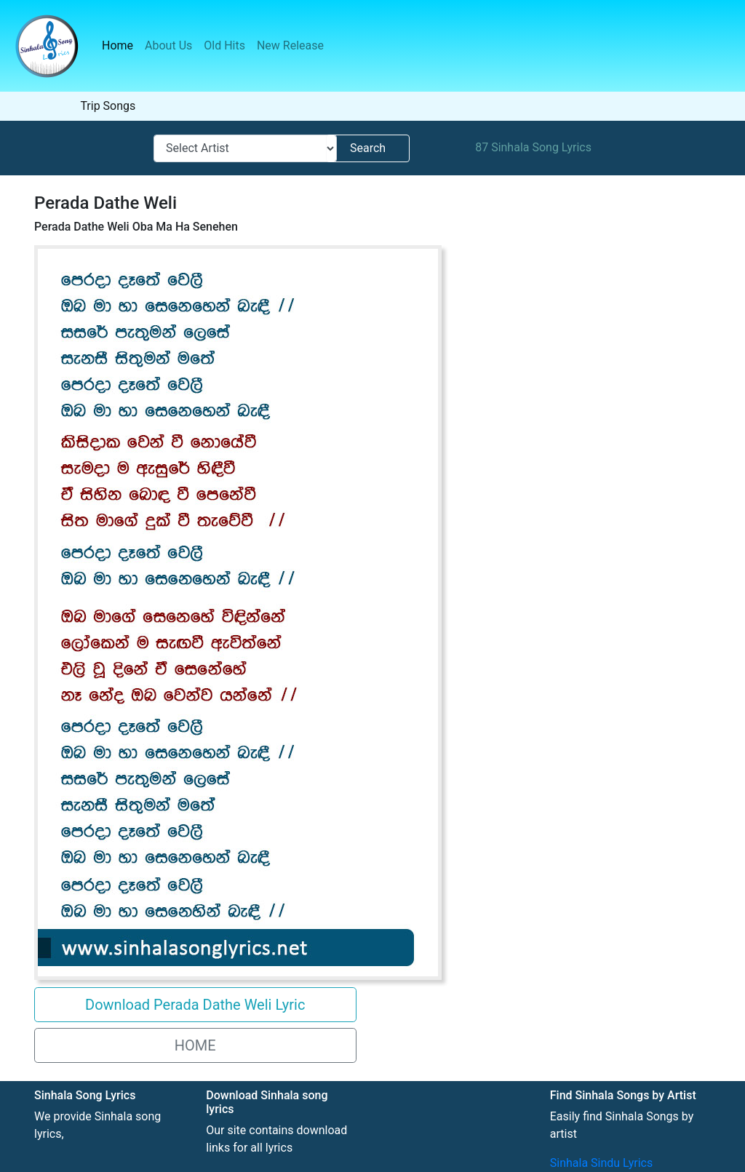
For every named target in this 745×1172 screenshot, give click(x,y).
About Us (168, 45)
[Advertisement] (549, 349)
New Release (290, 45)
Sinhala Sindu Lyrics (601, 1163)
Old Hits (224, 45)
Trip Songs (107, 106)
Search (368, 148)
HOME (195, 1045)
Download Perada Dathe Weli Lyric (195, 1004)
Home (120, 44)
